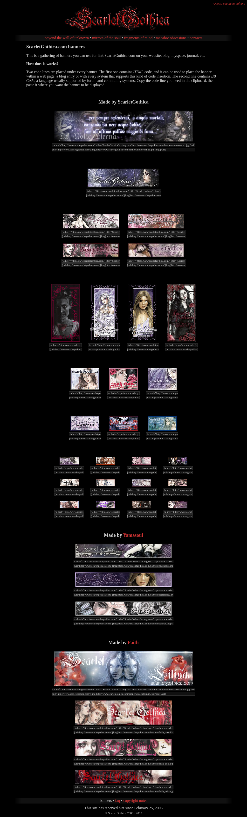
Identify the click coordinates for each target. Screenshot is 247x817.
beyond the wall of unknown (67, 38)
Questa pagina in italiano (229, 3)
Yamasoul (133, 535)
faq (117, 800)
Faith (133, 642)
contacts (196, 38)
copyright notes (135, 800)
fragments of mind (138, 38)
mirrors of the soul (106, 38)
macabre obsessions (171, 38)
